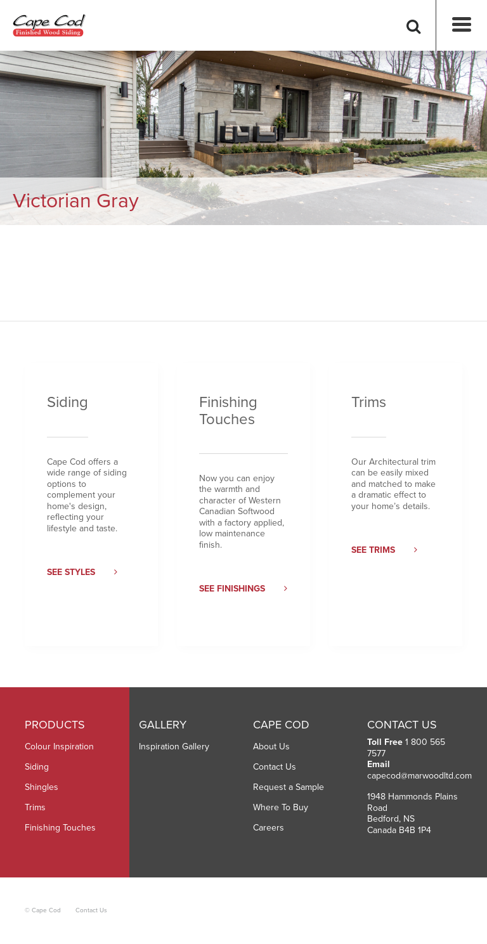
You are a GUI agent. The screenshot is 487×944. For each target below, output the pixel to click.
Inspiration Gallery (174, 746)
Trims (35, 807)
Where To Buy (280, 807)
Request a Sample (288, 787)
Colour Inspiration (59, 746)
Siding (37, 766)
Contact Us (274, 766)
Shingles (41, 787)
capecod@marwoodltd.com (419, 775)
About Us (271, 746)
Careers (268, 827)
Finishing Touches (60, 827)
